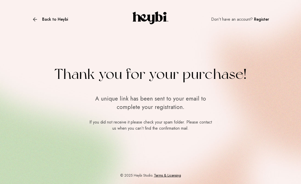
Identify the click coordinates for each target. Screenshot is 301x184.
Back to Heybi (55, 19)
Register (261, 19)
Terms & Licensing (167, 175)
